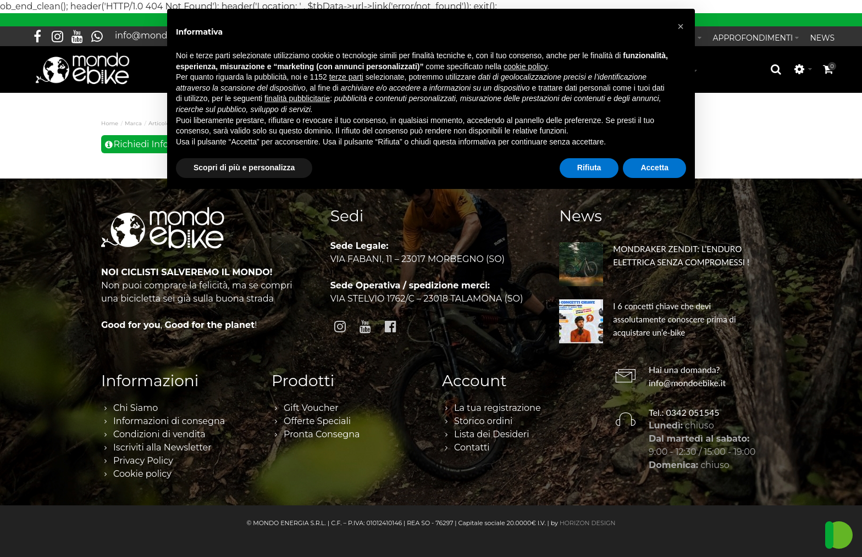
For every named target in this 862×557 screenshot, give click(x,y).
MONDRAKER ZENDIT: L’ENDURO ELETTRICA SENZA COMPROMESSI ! (681, 255)
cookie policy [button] (525, 66)
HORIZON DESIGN (588, 523)
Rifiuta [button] (589, 167)
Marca (133, 123)
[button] (680, 26)
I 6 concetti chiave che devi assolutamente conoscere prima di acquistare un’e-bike (674, 319)
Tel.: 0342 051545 (684, 412)
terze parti (346, 77)
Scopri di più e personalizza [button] (244, 167)
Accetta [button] (654, 167)
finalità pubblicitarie (297, 98)
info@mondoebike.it (687, 382)
